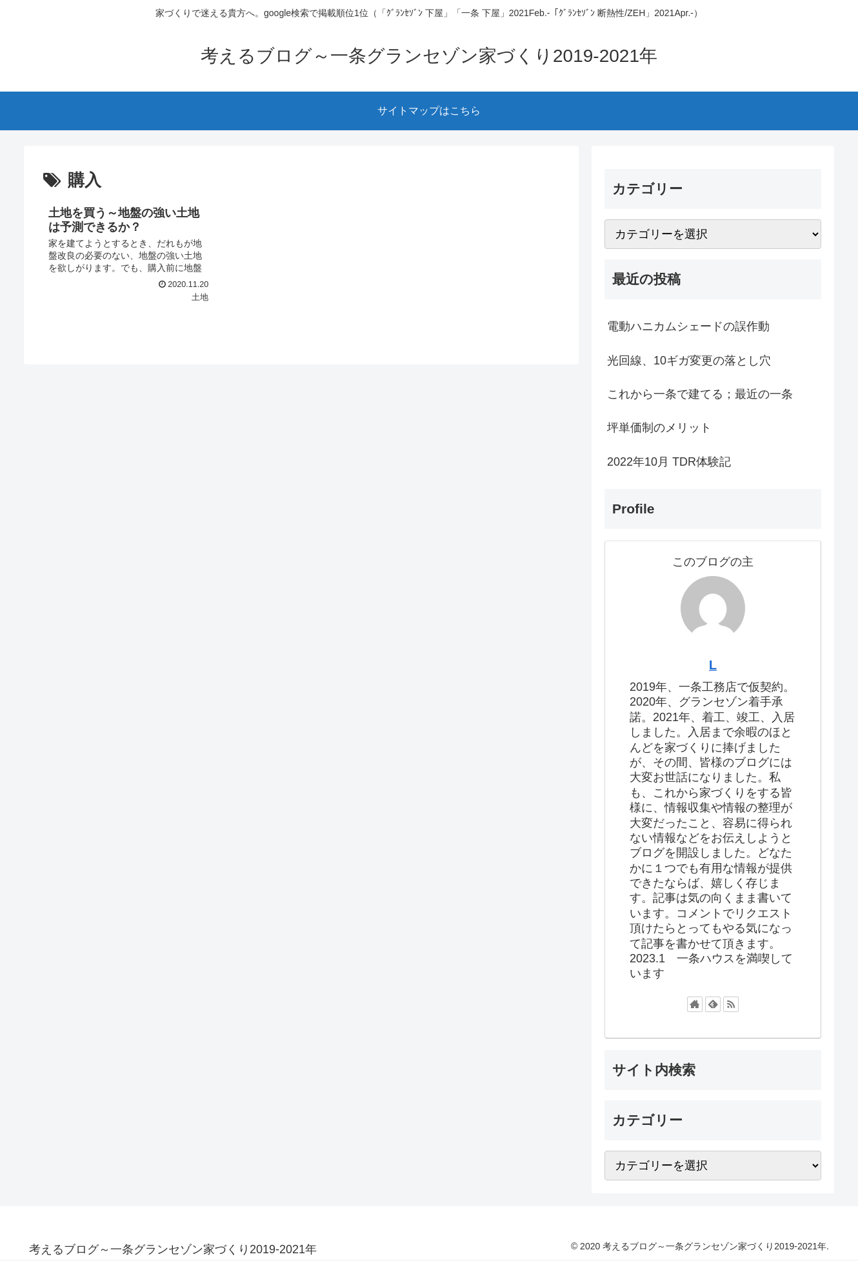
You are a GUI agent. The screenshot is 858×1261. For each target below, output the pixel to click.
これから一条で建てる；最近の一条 (700, 394)
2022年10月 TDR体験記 (669, 461)
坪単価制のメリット (659, 427)
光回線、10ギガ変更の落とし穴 (689, 360)
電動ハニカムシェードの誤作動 (688, 326)
